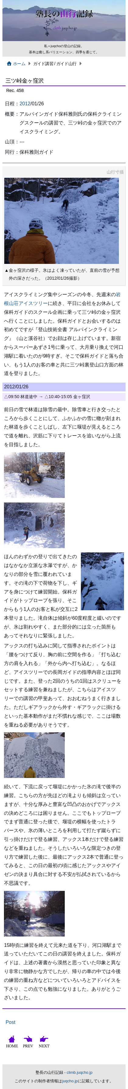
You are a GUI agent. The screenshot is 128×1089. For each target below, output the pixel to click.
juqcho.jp (70, 1081)
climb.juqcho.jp (79, 1072)
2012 (24, 103)
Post (10, 1022)
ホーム (15, 63)
